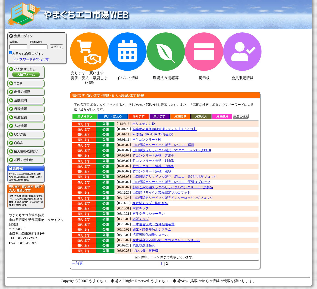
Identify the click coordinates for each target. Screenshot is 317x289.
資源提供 (180, 116)
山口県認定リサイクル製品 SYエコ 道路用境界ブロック (175, 176)
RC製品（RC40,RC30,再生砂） (153, 134)
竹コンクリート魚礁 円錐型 (153, 166)
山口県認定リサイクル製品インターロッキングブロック (173, 198)
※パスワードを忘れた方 (31, 59)
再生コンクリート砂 (146, 139)
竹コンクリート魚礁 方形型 (153, 155)
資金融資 (222, 116)
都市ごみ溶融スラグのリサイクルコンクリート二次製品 (173, 187)
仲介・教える (113, 116)
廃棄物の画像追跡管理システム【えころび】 (165, 129)
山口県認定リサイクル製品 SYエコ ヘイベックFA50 (172, 150)
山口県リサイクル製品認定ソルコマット (161, 192)
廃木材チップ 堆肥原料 (150, 203)
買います (159, 116)
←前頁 (77, 263)
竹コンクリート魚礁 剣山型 (153, 161)
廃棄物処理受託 (144, 245)
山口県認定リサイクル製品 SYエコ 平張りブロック (171, 182)
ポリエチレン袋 (143, 124)
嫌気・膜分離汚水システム (152, 229)
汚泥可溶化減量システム (150, 235)
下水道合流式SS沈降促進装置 (154, 224)
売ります (139, 116)
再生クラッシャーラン (149, 213)
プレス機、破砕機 (145, 250)
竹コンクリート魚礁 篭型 (152, 171)
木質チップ (141, 208)
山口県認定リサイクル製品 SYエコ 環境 (163, 145)
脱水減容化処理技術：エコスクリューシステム (166, 240)
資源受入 (201, 116)
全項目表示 (84, 116)
